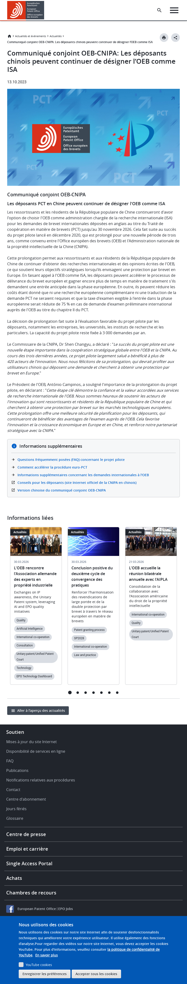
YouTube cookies (39, 964)
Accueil (9, 36)
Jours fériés (16, 808)
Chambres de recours (31, 892)
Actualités (56, 36)
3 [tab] (86, 692)
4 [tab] (94, 692)
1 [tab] (70, 692)
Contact (13, 789)
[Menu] (174, 10)
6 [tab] (109, 692)
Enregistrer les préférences (45, 974)
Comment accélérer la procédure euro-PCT (52, 467)
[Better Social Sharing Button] (175, 37)
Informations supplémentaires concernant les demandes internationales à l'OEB (83, 475)
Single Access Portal (29, 863)
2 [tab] (78, 692)
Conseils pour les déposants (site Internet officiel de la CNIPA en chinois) (77, 482)
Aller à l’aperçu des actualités (41, 710)
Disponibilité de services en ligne (35, 751)
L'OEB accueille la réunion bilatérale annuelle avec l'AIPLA (148, 573)
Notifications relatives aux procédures (40, 780)
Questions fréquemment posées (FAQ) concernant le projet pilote (71, 459)
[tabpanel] (36, 608)
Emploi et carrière (27, 849)
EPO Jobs (65, 908)
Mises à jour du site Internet (31, 741)
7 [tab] (117, 692)
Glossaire (14, 818)
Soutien (15, 732)
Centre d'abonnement (26, 799)
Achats (14, 878)
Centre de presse (26, 834)
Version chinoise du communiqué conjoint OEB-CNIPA (62, 490)
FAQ (9, 760)
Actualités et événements (30, 36)
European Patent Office (37, 908)
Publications (17, 770)
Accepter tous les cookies (96, 974)
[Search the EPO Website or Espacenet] (159, 10)
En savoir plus (46, 955)
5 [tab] (101, 692)
